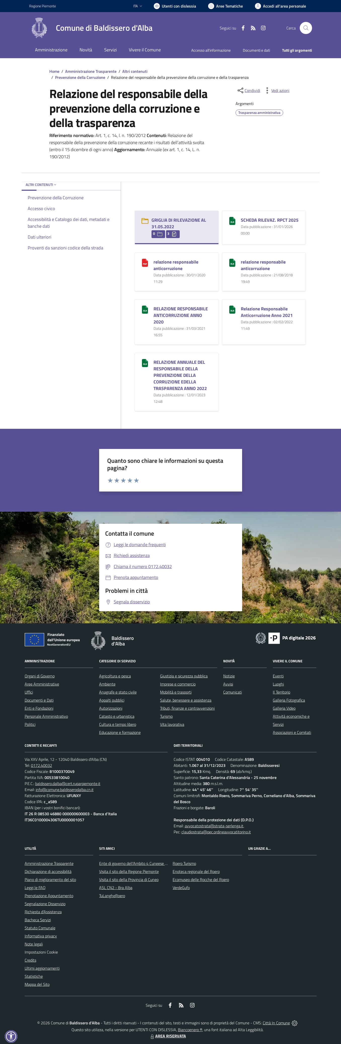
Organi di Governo (40, 676)
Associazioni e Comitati (292, 732)
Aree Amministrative (42, 684)
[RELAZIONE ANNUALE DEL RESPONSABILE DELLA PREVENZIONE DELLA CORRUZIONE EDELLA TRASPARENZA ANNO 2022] (145, 362)
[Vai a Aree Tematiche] (225, 6)
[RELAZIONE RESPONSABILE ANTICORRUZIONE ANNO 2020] (145, 309)
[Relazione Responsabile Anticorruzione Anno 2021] (232, 309)
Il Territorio (281, 692)
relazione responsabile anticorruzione (176, 265)
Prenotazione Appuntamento (49, 896)
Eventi (278, 676)
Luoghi (278, 684)
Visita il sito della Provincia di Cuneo (129, 879)
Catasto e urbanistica (116, 716)
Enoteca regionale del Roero (196, 871)
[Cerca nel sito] (306, 28)
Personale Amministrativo (46, 716)
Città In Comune (276, 1023)
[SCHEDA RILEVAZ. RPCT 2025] (232, 220)
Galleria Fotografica (289, 700)
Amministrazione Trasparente (91, 71)
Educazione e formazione (120, 732)
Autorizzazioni (110, 708)
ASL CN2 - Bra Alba (115, 888)
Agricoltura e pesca (115, 676)
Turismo (166, 716)
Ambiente (107, 684)
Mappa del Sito (37, 984)
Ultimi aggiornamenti (42, 968)
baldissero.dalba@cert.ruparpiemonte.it (67, 783)
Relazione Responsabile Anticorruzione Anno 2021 (267, 312)
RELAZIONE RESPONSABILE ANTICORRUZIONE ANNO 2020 (181, 315)
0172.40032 (41, 765)
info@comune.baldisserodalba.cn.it (65, 790)
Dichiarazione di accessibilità (48, 871)
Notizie (229, 676)
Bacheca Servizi (38, 920)
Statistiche (34, 976)
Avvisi (228, 684)
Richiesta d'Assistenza (43, 912)
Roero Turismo (184, 863)
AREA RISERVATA (167, 1036)
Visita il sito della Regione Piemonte (129, 871)
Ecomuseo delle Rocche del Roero (201, 879)
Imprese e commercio (178, 684)
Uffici (29, 692)
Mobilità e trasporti (176, 692)
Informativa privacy (41, 936)
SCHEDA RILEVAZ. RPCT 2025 (269, 220)
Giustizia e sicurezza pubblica (184, 676)
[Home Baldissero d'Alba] (91, 28)
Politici (30, 724)
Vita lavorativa (172, 724)
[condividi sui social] (248, 90)
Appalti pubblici (111, 700)
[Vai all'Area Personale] (280, 6)
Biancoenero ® (190, 1030)
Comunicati (232, 692)
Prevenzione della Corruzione (80, 77)
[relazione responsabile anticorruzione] (145, 262)
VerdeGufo (181, 888)
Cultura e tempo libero (117, 724)
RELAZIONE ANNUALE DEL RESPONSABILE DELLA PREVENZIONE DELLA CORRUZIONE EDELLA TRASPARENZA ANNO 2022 (180, 375)
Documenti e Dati (39, 700)
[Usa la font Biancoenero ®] (175, 6)
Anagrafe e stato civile (118, 692)
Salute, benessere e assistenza (185, 700)
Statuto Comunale (40, 928)
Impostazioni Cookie (41, 952)
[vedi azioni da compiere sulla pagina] (276, 90)
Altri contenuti (134, 71)
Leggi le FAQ (35, 888)
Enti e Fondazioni (39, 708)
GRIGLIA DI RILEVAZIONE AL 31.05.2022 (178, 223)
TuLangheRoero (112, 896)
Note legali (34, 944)
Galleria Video (284, 708)
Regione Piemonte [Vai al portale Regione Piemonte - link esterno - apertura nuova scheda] (42, 6)
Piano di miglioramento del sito (50, 879)
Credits (30, 960)
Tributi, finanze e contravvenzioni (187, 708)
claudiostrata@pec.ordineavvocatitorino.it (216, 832)
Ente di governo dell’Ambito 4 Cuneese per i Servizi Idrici (145, 863)
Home (54, 71)
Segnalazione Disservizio (45, 904)
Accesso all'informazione (211, 50)
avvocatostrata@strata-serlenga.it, (214, 826)
